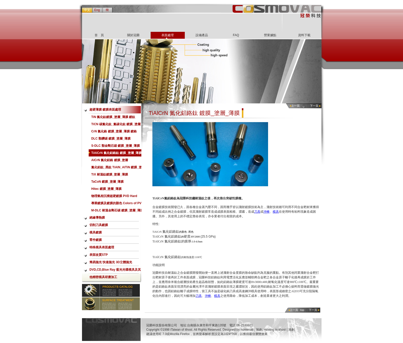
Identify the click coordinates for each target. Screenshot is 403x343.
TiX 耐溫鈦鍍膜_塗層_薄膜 (109, 174)
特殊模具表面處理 (101, 247)
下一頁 (314, 105)
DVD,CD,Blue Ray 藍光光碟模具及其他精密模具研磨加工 (115, 270)
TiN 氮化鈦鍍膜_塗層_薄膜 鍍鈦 (113, 117)
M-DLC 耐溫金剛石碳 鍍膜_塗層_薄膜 (117, 210)
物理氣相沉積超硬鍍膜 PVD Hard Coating (114, 197)
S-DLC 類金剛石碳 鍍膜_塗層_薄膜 (115, 146)
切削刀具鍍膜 (98, 225)
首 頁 (99, 35)
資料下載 (304, 35)
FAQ (236, 35)
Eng (97, 10)
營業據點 (270, 35)
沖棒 (266, 211)
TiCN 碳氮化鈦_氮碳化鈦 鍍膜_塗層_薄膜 (116, 125)
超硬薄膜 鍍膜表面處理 (105, 109)
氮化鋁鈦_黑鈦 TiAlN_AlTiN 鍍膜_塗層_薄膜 (116, 168)
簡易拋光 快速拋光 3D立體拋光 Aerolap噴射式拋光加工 (110, 263)
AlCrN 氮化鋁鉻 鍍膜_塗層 (109, 160)
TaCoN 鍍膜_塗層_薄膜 (107, 181)
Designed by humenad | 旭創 (242, 329)
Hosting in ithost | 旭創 (279, 329)
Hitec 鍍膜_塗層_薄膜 (106, 189)
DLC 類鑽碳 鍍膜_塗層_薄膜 (111, 138)
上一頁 (295, 105)
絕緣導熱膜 (97, 217)
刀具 (257, 211)
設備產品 (202, 35)
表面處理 (167, 35)
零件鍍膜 (95, 240)
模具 (276, 211)
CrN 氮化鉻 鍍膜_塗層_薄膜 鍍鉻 (114, 131)
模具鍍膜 (95, 232)
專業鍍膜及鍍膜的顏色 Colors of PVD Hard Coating (117, 204)
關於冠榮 (133, 35)
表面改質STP (98, 255)
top (302, 309)
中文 (87, 10)
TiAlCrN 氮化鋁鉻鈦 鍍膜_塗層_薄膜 (116, 153)
